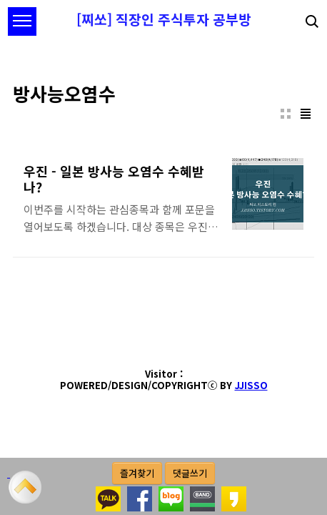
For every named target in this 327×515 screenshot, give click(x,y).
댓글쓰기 (190, 473)
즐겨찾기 (137, 473)
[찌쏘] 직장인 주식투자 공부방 (163, 19)
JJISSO (251, 385)
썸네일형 (285, 113)
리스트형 (305, 113)
